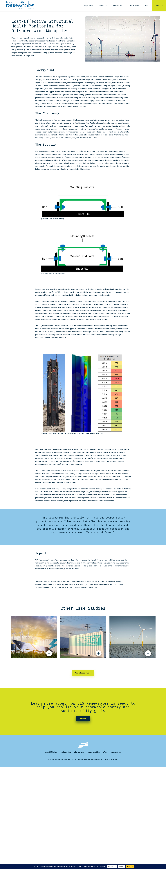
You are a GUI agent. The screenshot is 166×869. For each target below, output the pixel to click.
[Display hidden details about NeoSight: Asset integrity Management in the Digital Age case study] (148, 654)
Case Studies (134, 6)
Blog (146, 6)
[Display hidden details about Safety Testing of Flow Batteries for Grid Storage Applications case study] (99, 654)
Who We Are (117, 6)
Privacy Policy (96, 759)
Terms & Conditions (111, 759)
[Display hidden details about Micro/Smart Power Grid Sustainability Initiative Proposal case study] (49, 654)
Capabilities (88, 6)
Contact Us (159, 6)
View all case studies (83, 673)
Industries (103, 6)
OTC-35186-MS (92, 588)
